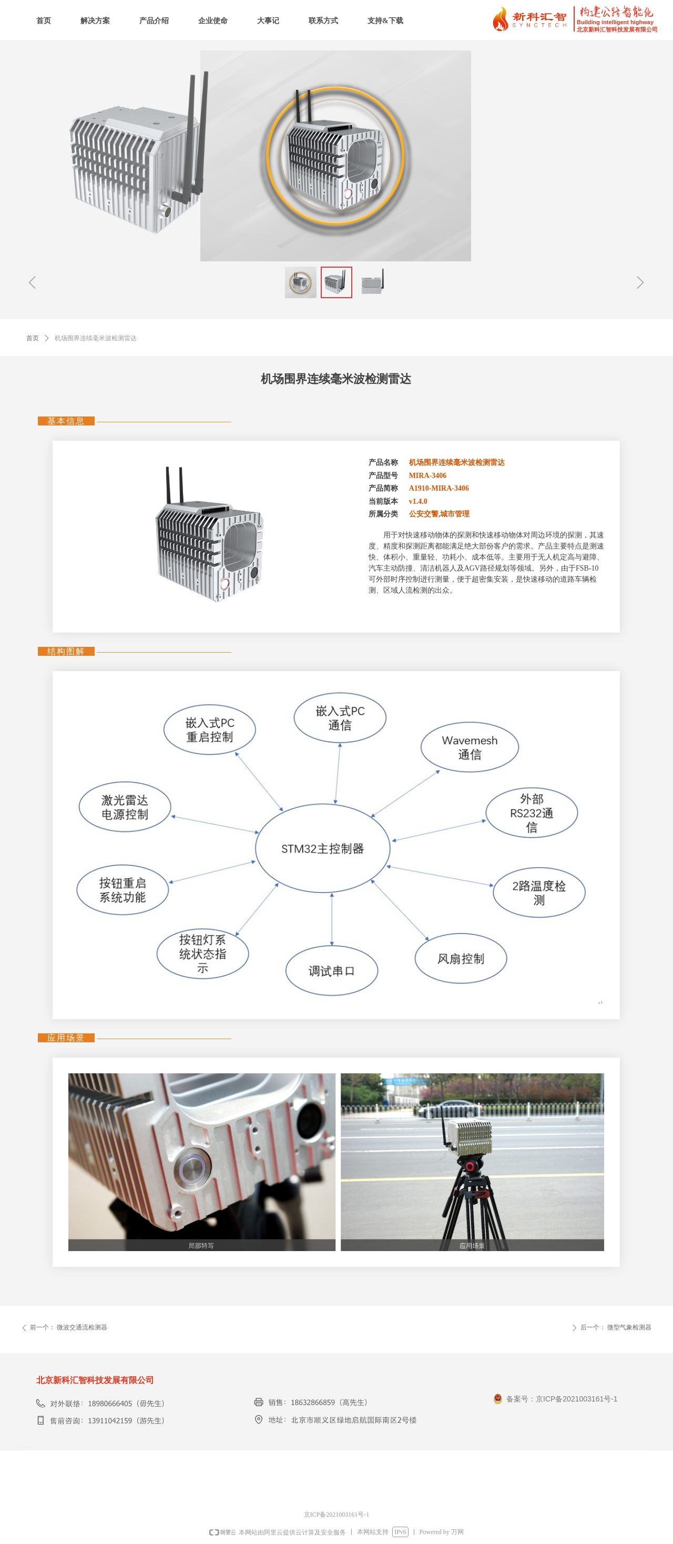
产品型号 (383, 476)
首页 (32, 338)
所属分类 (383, 514)
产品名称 (383, 462)
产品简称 (383, 488)
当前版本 (383, 501)
